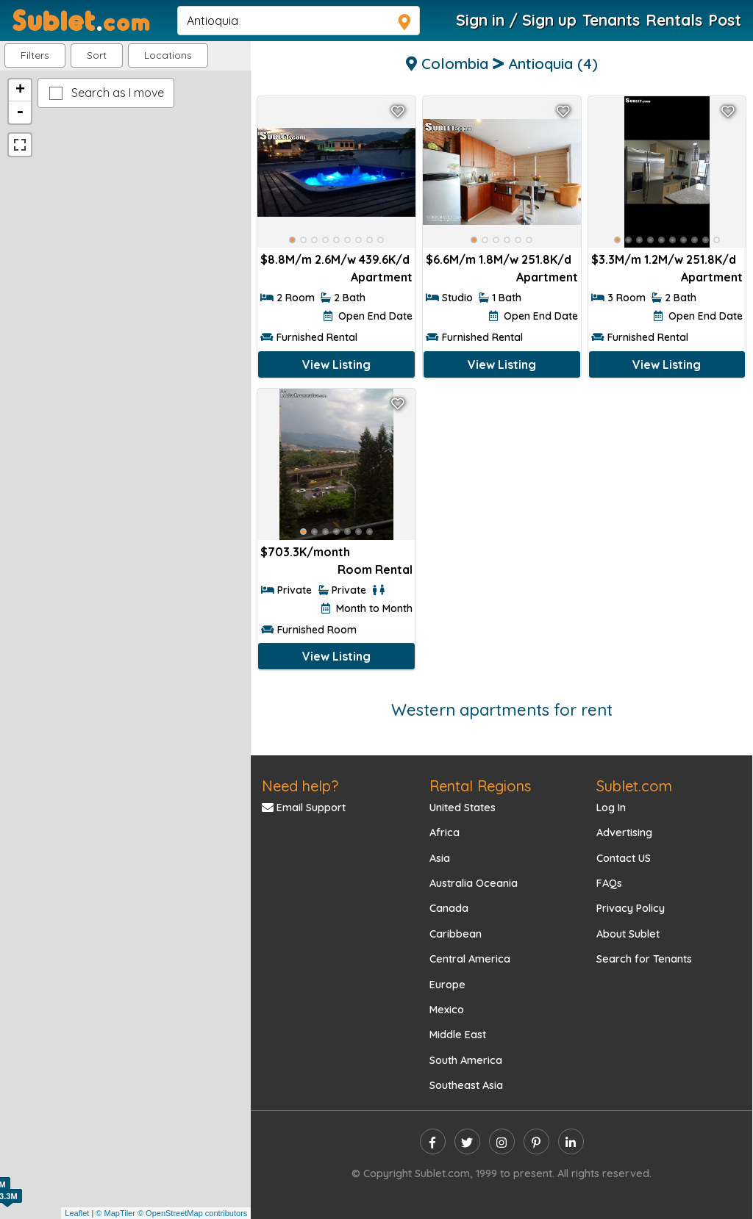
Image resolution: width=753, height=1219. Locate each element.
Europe (447, 984)
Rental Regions (480, 786)
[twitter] (467, 1141)
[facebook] (433, 1141)
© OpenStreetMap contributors (192, 1213)
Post (724, 19)
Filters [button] (35, 55)
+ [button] (20, 90)
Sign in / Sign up (516, 19)
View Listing (336, 364)
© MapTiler (115, 1213)
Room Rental (375, 569)
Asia (439, 858)
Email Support (304, 807)
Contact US (623, 858)
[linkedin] (571, 1141)
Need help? (300, 786)
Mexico (446, 1009)
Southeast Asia (466, 1085)
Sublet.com (634, 786)
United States (462, 807)
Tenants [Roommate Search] (611, 19)
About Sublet (628, 934)
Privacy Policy (630, 908)
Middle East (457, 1034)
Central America (469, 959)
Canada (448, 908)
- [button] (20, 112)
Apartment (382, 277)
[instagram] (502, 1141)
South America (465, 1060)
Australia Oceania (473, 883)
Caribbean (455, 934)
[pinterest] (536, 1141)
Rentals (674, 19)
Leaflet (77, 1213)
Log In (611, 807)
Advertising (624, 832)
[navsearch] (298, 20)
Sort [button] (97, 55)
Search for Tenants (644, 959)
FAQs (609, 883)
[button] (168, 55)
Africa (444, 832)
